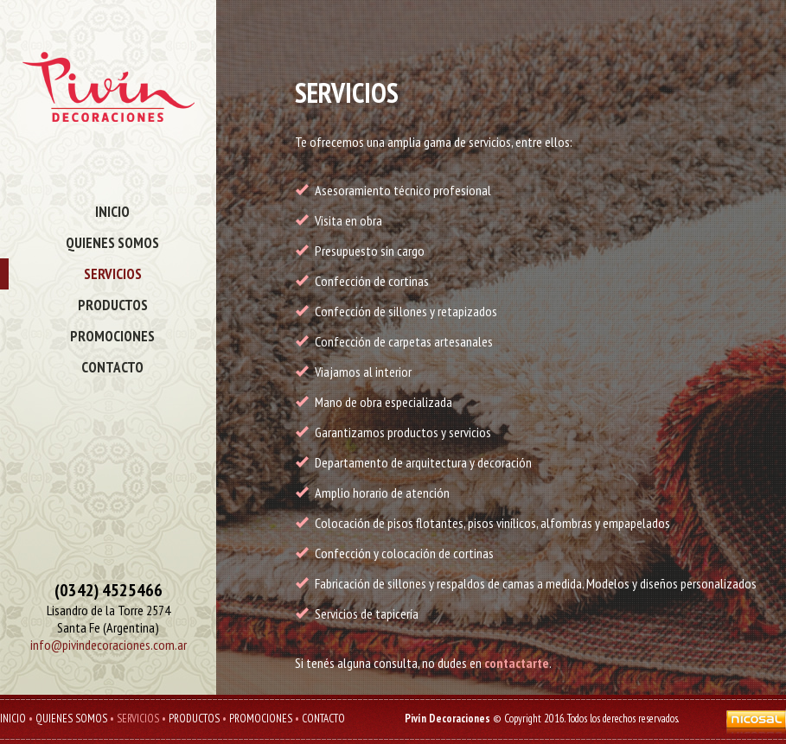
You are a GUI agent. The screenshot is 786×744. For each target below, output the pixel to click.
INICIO (112, 211)
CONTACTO (112, 367)
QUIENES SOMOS (112, 242)
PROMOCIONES (112, 336)
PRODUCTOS (113, 305)
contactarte (516, 662)
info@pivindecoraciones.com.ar (108, 644)
